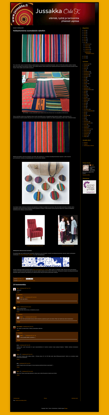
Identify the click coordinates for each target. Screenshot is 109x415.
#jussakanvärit (86, 63)
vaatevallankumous (87, 129)
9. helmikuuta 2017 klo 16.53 (27, 371)
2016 (85, 56)
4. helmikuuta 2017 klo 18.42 (30, 297)
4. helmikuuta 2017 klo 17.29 (24, 288)
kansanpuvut (86, 74)
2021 (85, 39)
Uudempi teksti (16, 398)
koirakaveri (86, 83)
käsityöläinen (86, 88)
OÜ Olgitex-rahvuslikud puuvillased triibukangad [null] (35, 245)
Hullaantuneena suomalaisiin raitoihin (89, 53)
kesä (85, 77)
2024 (85, 33)
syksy (85, 112)
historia (85, 66)
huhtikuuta (87, 47)
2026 (85, 30)
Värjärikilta (86, 135)
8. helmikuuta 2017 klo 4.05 (24, 345)
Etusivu (45, 398)
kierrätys (85, 80)
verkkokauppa (86, 132)
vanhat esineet (86, 130)
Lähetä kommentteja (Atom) (20, 400)
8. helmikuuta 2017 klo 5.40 (26, 354)
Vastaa (18, 291)
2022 (85, 37)
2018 (85, 40)
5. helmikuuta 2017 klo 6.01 (27, 326)
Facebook (86, 142)
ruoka (85, 103)
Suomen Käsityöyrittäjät (88, 110)
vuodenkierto (86, 133)
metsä (85, 97)
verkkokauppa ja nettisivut (89, 145)
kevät (85, 79)
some (85, 107)
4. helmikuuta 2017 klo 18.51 (25, 306)
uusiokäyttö (86, 126)
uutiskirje (85, 127)
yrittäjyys (85, 136)
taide (85, 113)
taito (84, 116)
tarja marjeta (19, 326)
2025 (85, 32)
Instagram (86, 144)
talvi (84, 118)
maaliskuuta (87, 49)
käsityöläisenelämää (88, 89)
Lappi (85, 91)
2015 (85, 57)
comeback (86, 65)
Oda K (21, 297)
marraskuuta (87, 44)
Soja (18, 288)
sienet (85, 104)
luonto (85, 94)
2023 (85, 35)
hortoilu (85, 68)
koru (24, 280)
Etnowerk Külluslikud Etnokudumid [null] (68, 245)
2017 (85, 42)
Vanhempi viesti (75, 398)
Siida (85, 106)
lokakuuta (87, 45)
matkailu (85, 95)
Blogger (65, 408)
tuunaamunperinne (28, 280)
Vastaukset (20, 294)
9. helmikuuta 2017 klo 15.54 (24, 363)
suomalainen (86, 109)
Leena (18, 306)
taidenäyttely (86, 115)
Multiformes (86, 98)
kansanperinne (87, 73)
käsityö (85, 86)
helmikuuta (87, 51)
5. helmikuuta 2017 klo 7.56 (30, 335)
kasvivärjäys (86, 76)
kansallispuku (20, 280)
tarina (85, 119)
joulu (85, 70)
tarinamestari (86, 121)
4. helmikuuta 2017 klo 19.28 (30, 317)
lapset (85, 92)
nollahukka (86, 100)
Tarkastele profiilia (86, 175)
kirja (84, 82)
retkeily (85, 101)
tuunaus (33, 280)
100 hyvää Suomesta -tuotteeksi (26, 254)
